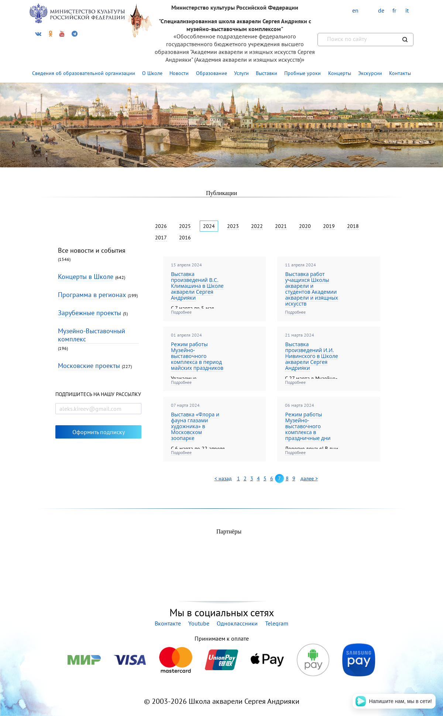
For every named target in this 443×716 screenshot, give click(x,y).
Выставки (266, 73)
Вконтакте (168, 623)
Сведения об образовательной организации (83, 73)
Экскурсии (370, 73)
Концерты (339, 73)
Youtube (198, 623)
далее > (309, 478)
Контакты (400, 73)
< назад (223, 478)
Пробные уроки (302, 73)
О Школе (152, 73)
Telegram (276, 623)
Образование (211, 73)
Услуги (241, 73)
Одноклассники (237, 623)
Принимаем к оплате (221, 638)
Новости (179, 73)
